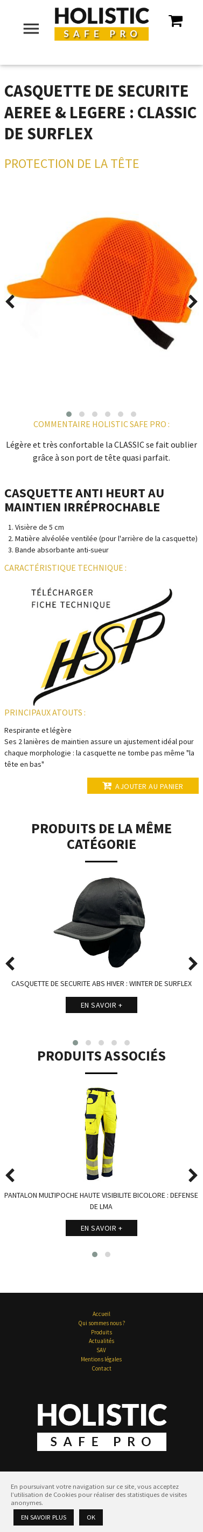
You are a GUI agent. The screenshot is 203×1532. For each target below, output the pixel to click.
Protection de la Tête (71, 163)
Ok (91, 1517)
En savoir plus (43, 1517)
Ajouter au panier (143, 786)
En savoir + (102, 1005)
